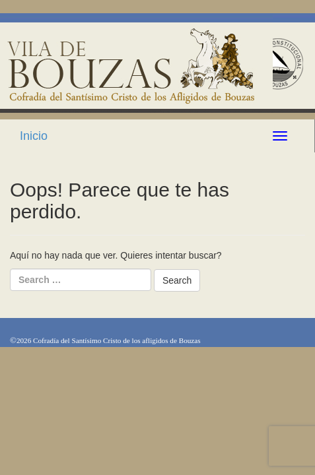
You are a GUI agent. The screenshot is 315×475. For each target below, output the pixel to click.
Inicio (34, 135)
